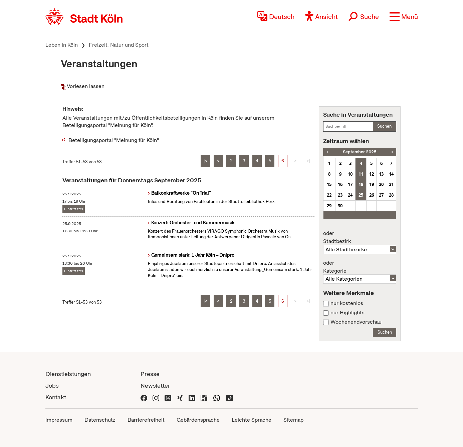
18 (361, 184)
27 (381, 195)
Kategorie (360, 267)
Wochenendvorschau (356, 322)
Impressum (58, 419)
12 (371, 174)
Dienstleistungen (68, 374)
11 (361, 174)
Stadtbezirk (360, 237)
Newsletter (155, 385)
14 (391, 174)
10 (350, 174)
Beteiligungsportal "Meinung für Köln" (113, 140)
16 (340, 184)
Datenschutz (99, 419)
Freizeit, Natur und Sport (119, 44)
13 (381, 174)
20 (381, 184)
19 (371, 184)
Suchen (384, 126)
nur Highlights (347, 312)
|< (205, 161)
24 (350, 195)
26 (371, 195)
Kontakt (55, 397)
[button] (404, 16)
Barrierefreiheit (146, 419)
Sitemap (293, 419)
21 (391, 184)
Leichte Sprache (251, 419)
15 (329, 184)
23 (340, 195)
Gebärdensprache (198, 419)
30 (340, 206)
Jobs (52, 385)
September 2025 (360, 152)
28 (391, 195)
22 (329, 195)
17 (350, 184)
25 (361, 195)
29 (329, 206)
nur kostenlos (346, 303)
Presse (150, 374)
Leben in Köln (61, 44)
